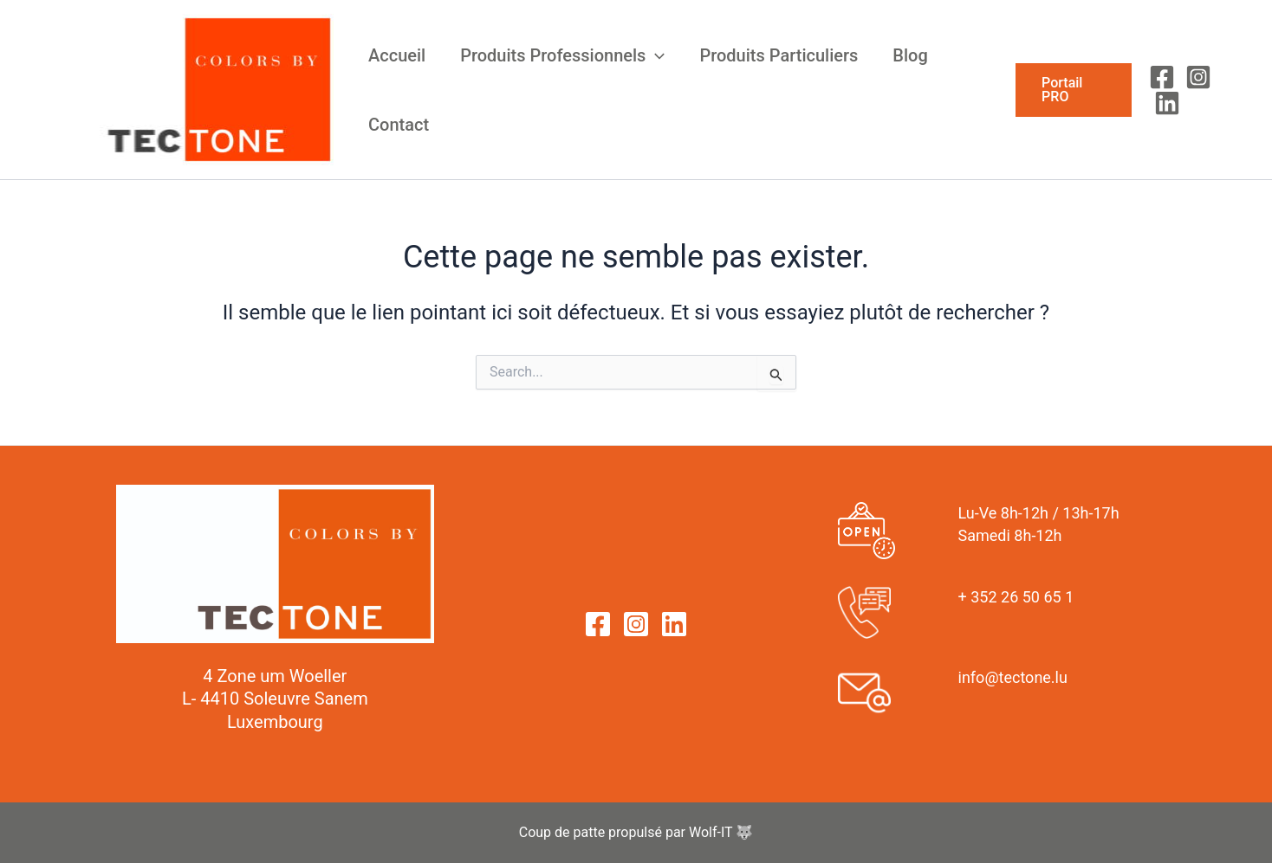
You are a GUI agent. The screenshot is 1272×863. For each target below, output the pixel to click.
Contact (398, 124)
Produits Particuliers (778, 55)
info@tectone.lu (1013, 677)
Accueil (396, 55)
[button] (1074, 90)
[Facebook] (1162, 77)
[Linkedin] (1167, 103)
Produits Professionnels (562, 55)
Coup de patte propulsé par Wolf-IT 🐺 (636, 832)
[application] (655, 55)
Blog (909, 55)
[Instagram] (1198, 77)
